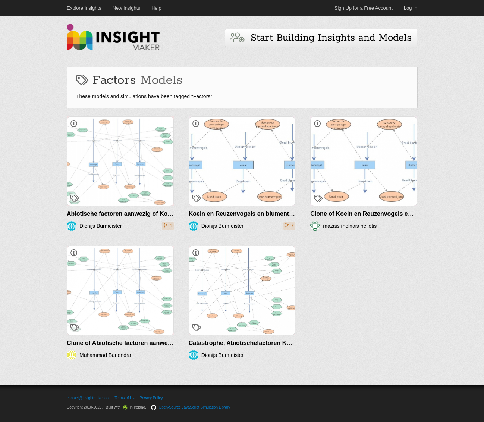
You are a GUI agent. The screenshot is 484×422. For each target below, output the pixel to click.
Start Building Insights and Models (321, 37)
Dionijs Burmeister (100, 226)
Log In (410, 8)
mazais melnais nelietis (350, 226)
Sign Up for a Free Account (363, 8)
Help (156, 8)
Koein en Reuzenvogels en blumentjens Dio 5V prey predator (275, 214)
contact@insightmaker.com (89, 398)
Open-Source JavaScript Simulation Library (194, 407)
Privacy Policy (151, 398)
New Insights (126, 8)
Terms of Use (125, 398)
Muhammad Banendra (105, 355)
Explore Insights (84, 8)
